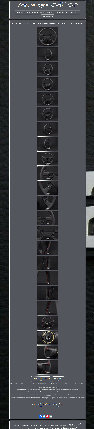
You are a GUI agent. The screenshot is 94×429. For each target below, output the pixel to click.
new (61, 425)
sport (40, 425)
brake (36, 425)
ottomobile (17, 425)
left (45, 425)
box (48, 425)
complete (25, 425)
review (56, 425)
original (71, 424)
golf (79, 424)
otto (31, 425)
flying (64, 425)
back (52, 425)
